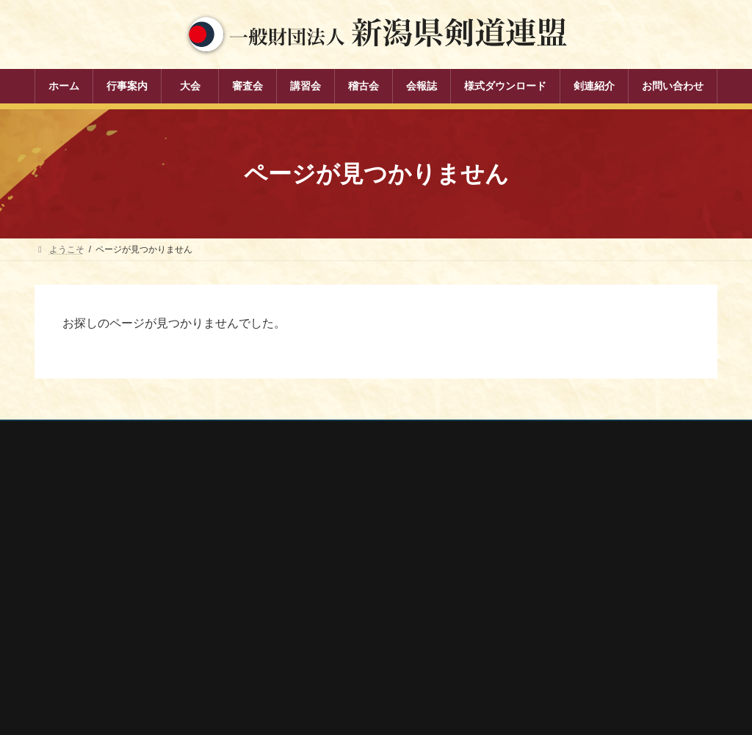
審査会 (291, 569)
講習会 (291, 595)
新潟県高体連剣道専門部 (566, 622)
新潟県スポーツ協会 (557, 563)
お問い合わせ (174, 434)
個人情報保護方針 (83, 434)
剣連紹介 (296, 672)
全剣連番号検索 (548, 524)
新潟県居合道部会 (553, 602)
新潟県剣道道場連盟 (557, 582)
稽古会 (291, 620)
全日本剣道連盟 (548, 543)
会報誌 (291, 646)
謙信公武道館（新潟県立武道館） (584, 641)
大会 (287, 544)
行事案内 (296, 518)
